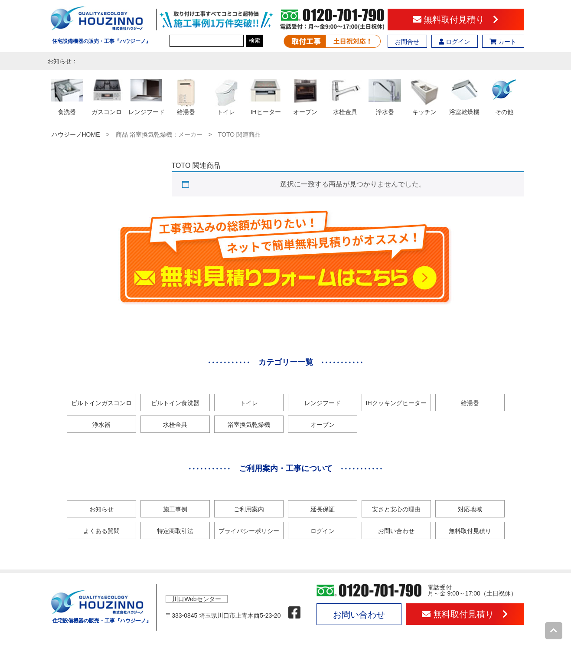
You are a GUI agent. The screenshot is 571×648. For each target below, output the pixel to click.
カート (502, 41)
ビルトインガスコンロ (101, 402)
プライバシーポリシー (249, 530)
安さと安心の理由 (396, 509)
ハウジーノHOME (76, 134)
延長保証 (322, 509)
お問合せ (407, 41)
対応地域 (470, 509)
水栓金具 (175, 424)
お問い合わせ (396, 530)
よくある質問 (101, 530)
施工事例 (175, 509)
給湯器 (470, 402)
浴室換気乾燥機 (249, 424)
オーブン (322, 424)
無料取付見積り (456, 19)
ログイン (454, 41)
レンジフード (322, 402)
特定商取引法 (175, 530)
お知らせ (101, 509)
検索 (254, 40)
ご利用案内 (249, 509)
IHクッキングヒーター (396, 402)
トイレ (249, 402)
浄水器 (101, 424)
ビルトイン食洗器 (175, 402)
